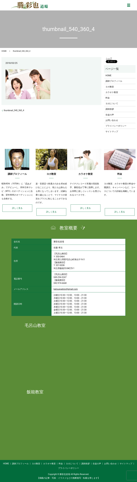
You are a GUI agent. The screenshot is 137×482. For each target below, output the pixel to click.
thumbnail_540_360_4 (14, 110)
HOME (4, 51)
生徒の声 (110, 115)
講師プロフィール (114, 81)
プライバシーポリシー (116, 126)
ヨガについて (112, 103)
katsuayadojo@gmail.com (66, 289)
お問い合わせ (112, 120)
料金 (108, 98)
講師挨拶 (110, 109)
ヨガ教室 (110, 87)
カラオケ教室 (112, 92)
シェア (109, 58)
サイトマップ (112, 131)
